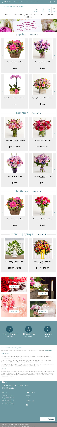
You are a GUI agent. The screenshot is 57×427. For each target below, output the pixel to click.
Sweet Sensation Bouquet (15, 176)
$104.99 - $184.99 (42, 268)
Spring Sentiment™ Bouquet (42, 98)
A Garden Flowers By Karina (14, 6)
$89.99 (14, 104)
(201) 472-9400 (7, 1)
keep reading (48, 350)
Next (54, 55)
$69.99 (42, 225)
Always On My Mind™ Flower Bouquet (14, 141)
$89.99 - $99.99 (14, 147)
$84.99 (42, 68)
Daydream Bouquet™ (42, 62)
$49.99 (14, 68)
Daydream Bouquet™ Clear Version (42, 177)
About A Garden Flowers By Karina (11, 348)
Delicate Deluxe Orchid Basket (14, 98)
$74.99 (42, 104)
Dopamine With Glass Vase (42, 219)
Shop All (34, 35)
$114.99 (14, 183)
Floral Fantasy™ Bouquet (42, 140)
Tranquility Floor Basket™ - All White (15, 262)
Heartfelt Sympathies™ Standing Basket (42, 262)
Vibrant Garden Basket (15, 62)
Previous (2, 55)
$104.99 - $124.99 (14, 268)
